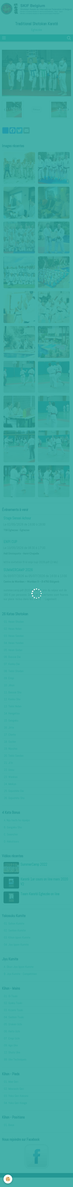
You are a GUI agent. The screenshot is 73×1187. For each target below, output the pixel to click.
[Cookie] (8, 1179)
